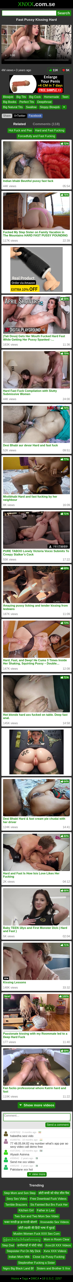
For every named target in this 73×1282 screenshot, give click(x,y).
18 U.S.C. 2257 (52, 1278)
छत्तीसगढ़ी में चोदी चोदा (29, 1245)
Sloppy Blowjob (49, 107)
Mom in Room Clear (56, 1239)
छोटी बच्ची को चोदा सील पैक (54, 1193)
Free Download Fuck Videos (48, 1198)
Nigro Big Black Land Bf (18, 1268)
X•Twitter (19, 115)
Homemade (51, 96)
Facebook (35, 115)
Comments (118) (46, 124)
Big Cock (35, 96)
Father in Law (45, 1210)
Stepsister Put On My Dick (23, 1251)
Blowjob (8, 96)
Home (15, 1278)
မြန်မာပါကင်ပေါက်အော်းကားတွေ (21, 1239)
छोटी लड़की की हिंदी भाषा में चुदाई (36, 1227)
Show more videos (36, 1105)
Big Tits (21, 96)
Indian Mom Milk (19, 1256)
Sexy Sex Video (17, 1198)
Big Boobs (9, 101)
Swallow (31, 107)
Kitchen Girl (26, 1210)
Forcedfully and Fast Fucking (36, 136)
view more (36, 1174)
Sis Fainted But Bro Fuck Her (49, 1204)
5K (66, 70)
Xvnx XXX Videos (55, 1251)
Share (7, 115)
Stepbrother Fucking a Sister (36, 1262)
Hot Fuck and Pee (20, 130)
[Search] (29, 13)
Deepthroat (44, 101)
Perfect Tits (27, 101)
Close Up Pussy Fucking (48, 1256)
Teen (65, 96)
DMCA (35, 1278)
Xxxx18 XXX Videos (58, 1245)
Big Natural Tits (13, 107)
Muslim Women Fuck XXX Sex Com (36, 1233)
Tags (25, 1278)
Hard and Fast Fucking (49, 130)
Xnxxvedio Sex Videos (54, 1222)
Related (19, 124)
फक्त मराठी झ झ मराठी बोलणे (20, 1222)
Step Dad (8, 1245)
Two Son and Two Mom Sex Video (36, 1216)
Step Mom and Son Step (19, 1193)
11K (53, 70)
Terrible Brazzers (16, 1204)
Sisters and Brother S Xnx (53, 1268)
